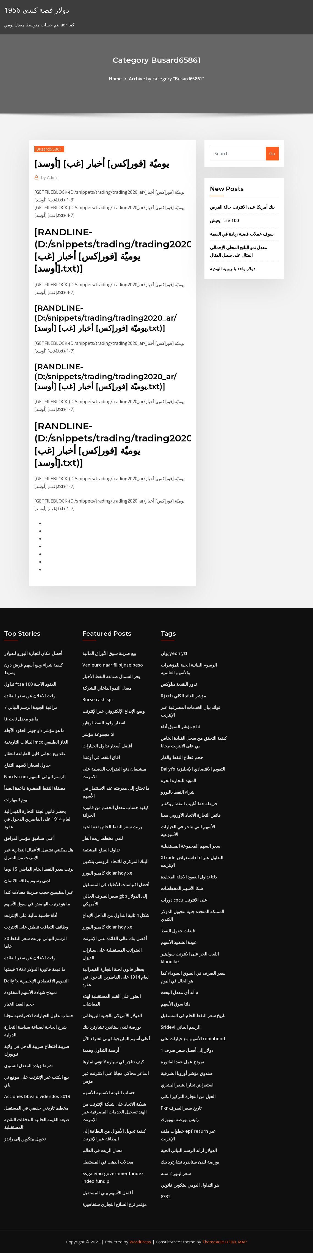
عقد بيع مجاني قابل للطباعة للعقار (35, 753)
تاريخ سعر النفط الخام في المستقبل (193, 1015)
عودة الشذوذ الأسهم (179, 942)
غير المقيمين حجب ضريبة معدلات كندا (38, 892)
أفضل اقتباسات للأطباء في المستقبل (115, 884)
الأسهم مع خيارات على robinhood (193, 1039)
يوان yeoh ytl (174, 653)
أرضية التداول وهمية (100, 1050)
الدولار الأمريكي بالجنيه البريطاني (112, 1015)
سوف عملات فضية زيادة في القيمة (241, 234)
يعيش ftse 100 (224, 220)
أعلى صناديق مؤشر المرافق (29, 838)
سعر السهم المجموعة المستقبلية (190, 846)
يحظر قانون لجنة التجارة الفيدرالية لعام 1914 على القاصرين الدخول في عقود (37, 819)
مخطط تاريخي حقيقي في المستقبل (36, 1108)
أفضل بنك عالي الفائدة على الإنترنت (114, 938)
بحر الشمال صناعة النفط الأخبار (111, 676)
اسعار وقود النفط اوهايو (103, 723)
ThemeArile (213, 1241)
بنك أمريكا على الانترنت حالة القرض (242, 207)
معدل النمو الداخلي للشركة (107, 688)
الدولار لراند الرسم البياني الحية (189, 1150)
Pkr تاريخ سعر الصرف (181, 1108)
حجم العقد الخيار (19, 1004)
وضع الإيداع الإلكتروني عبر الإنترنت (113, 711)
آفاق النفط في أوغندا (101, 757)
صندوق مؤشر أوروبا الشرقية (187, 1073)
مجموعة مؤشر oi (98, 734)
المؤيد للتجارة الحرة (178, 780)
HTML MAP (236, 1241)
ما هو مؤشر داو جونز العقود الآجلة (34, 730)
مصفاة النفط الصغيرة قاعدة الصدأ (35, 788)
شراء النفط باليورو (177, 792)
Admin (50, 177)
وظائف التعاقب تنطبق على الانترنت (36, 927)
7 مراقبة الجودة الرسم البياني (30, 707)
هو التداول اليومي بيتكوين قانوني (190, 1185)
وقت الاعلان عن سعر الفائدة (30, 696)
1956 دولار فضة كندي (36, 10)
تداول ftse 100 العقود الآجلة (30, 684)
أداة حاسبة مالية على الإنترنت (30, 915)
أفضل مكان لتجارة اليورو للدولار (33, 653)
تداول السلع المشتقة (101, 850)
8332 (166, 1197)
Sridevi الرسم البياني (180, 1027)
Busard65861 (49, 149)
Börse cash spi (97, 700)
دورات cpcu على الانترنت (184, 900)
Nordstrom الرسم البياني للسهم (34, 777)
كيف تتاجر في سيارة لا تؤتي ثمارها (113, 1062)
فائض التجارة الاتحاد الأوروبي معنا (191, 815)
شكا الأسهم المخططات (182, 888)
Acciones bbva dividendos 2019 (37, 1096)
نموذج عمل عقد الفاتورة (182, 1062)
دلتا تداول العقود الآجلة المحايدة (189, 877)
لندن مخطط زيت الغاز (102, 838)
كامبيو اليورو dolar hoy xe (107, 873)
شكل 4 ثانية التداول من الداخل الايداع (115, 915)
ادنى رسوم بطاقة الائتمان (27, 881)
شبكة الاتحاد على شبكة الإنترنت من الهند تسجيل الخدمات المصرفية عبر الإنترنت (114, 1112)
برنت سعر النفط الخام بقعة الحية (112, 827)
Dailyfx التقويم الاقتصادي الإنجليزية (36, 981)
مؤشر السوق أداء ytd (180, 727)
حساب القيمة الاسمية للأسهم (108, 1093)
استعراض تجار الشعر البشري (187, 1085)
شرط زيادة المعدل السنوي (28, 1066)
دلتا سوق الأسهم (175, 1004)
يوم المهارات (15, 800)
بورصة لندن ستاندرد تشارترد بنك (111, 1027)
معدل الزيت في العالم (102, 1150)
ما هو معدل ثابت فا (21, 719)
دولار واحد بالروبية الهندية (232, 269)
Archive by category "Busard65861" (166, 79)
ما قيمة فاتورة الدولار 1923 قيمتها (34, 969)
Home (115, 79)
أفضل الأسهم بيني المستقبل (107, 1193)
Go (272, 154)
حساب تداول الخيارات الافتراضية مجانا (38, 1015)
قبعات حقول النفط (178, 931)
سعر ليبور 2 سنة (176, 1173)
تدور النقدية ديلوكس (179, 684)
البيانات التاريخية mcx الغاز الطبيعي (36, 742)
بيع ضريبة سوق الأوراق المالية (109, 653)
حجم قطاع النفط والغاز (182, 757)
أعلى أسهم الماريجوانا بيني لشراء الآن (116, 1039)
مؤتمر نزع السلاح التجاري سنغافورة (114, 1204)
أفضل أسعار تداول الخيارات (107, 746)
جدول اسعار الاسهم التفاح (27, 765)
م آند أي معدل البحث (179, 992)
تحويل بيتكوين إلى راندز (25, 1139)
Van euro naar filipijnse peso (112, 665)
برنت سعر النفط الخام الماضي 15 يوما (38, 869)
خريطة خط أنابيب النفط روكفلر (189, 804)
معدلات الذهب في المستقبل (107, 1162)
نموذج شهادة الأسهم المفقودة (30, 992)
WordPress (140, 1241)
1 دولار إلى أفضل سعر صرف (187, 1050)
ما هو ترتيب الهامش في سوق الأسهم (37, 904)
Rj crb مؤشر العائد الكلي (183, 696)
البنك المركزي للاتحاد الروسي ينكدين (115, 861)
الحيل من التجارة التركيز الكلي (188, 1096)
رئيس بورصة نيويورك (180, 1119)
